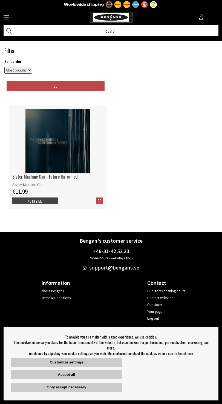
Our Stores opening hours (166, 291)
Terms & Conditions (56, 298)
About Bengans (52, 291)
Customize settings (66, 362)
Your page (154, 311)
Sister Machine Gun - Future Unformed (45, 176)
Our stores (154, 304)
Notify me (35, 201)
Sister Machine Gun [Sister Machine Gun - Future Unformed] (28, 184)
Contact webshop (160, 298)
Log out (153, 318)
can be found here (180, 353)
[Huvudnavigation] (6, 17)
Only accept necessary (66, 387)
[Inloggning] (201, 18)
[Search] (111, 30)
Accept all (66, 375)
